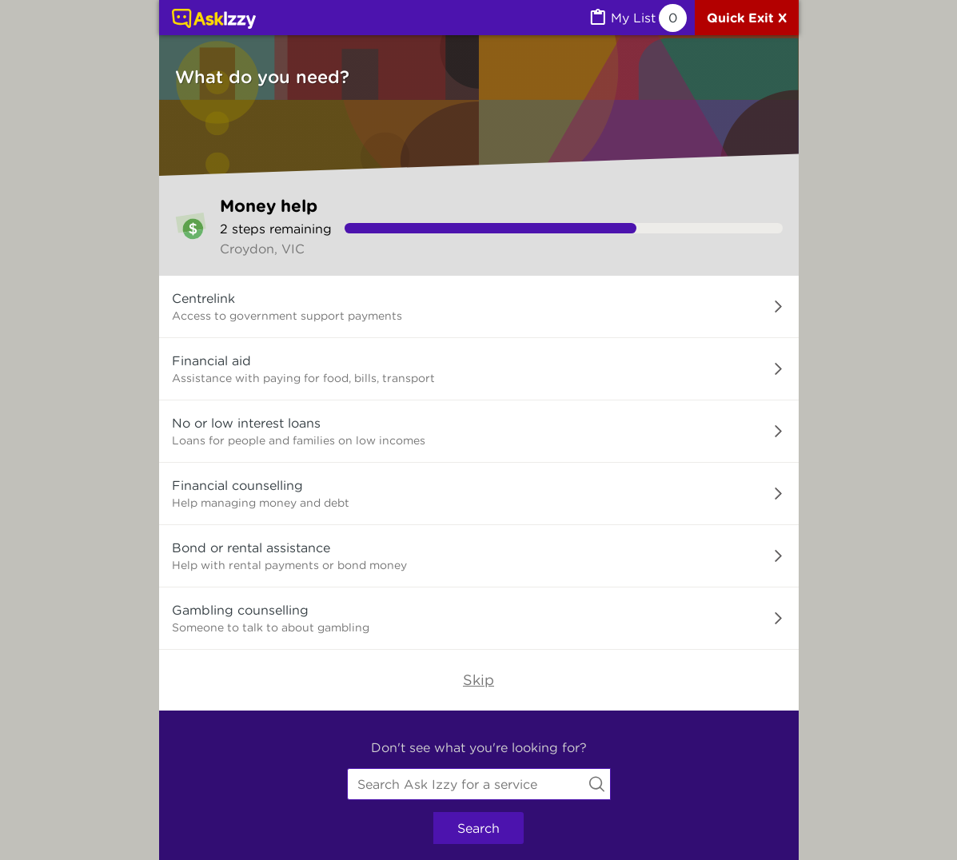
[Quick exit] (747, 18)
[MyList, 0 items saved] (637, 18)
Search (478, 828)
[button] (479, 307)
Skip (478, 680)
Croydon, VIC (262, 249)
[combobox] (479, 784)
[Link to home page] (214, 20)
